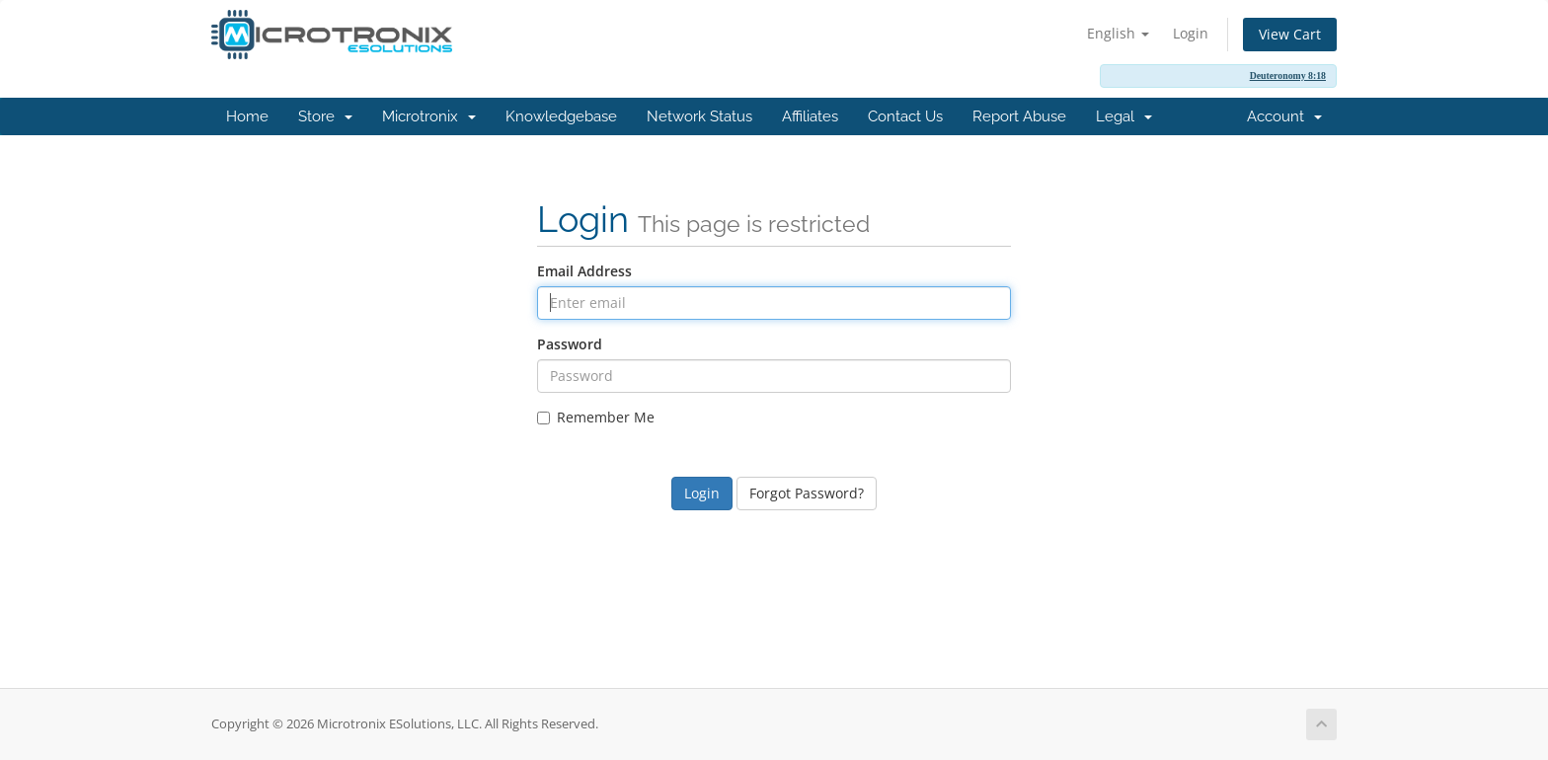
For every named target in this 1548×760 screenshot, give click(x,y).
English (1118, 33)
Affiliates (810, 116)
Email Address (584, 271)
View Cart (1290, 34)
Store (325, 116)
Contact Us (905, 116)
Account (1284, 116)
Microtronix (429, 116)
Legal (1124, 116)
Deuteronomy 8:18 (1288, 75)
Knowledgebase (561, 116)
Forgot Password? (806, 493)
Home (247, 116)
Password (569, 344)
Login (1190, 33)
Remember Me (596, 417)
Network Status (699, 116)
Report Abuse (1019, 116)
